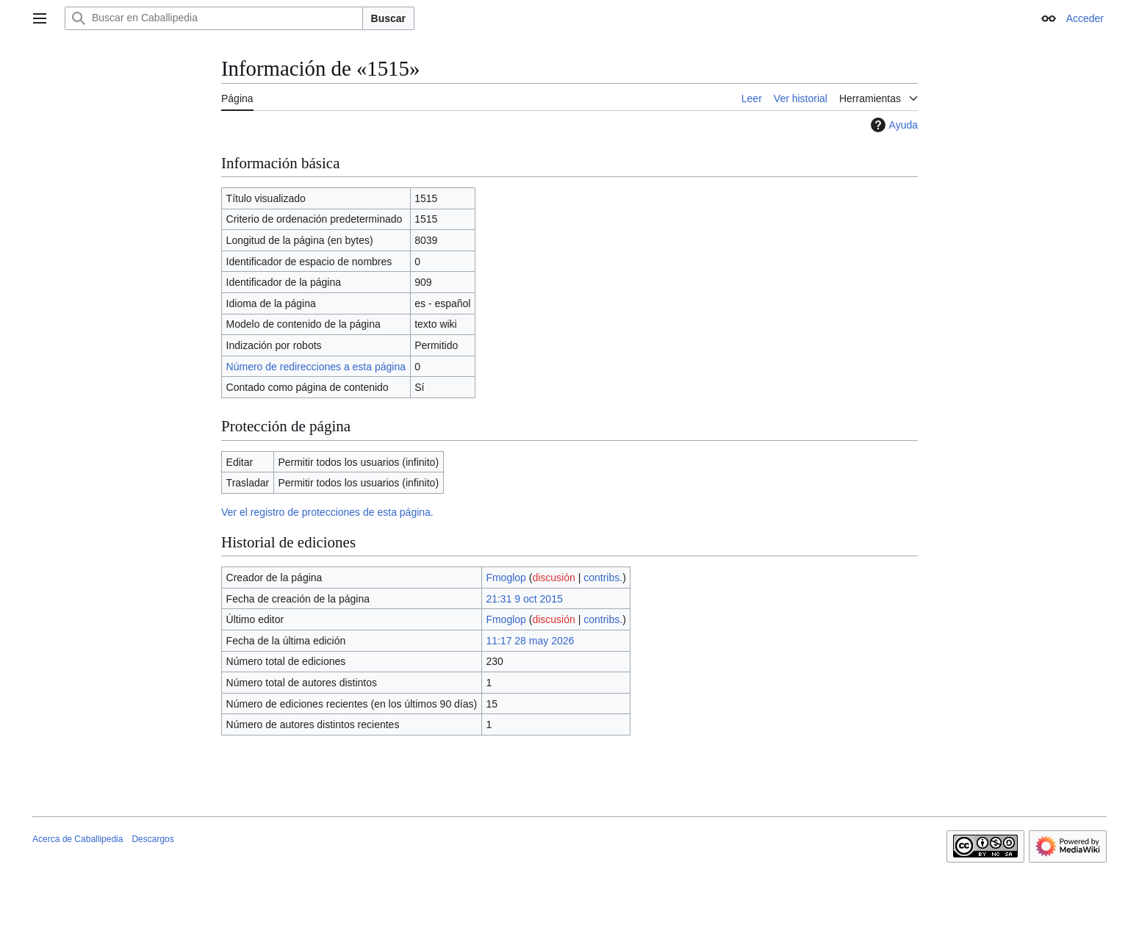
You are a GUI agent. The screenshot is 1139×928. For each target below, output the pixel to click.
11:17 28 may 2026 (530, 641)
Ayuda (892, 125)
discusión (553, 577)
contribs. (602, 577)
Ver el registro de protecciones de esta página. (327, 512)
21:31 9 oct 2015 (524, 599)
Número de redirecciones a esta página (316, 367)
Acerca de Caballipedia (77, 839)
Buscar (388, 18)
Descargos (152, 839)
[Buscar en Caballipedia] (214, 18)
